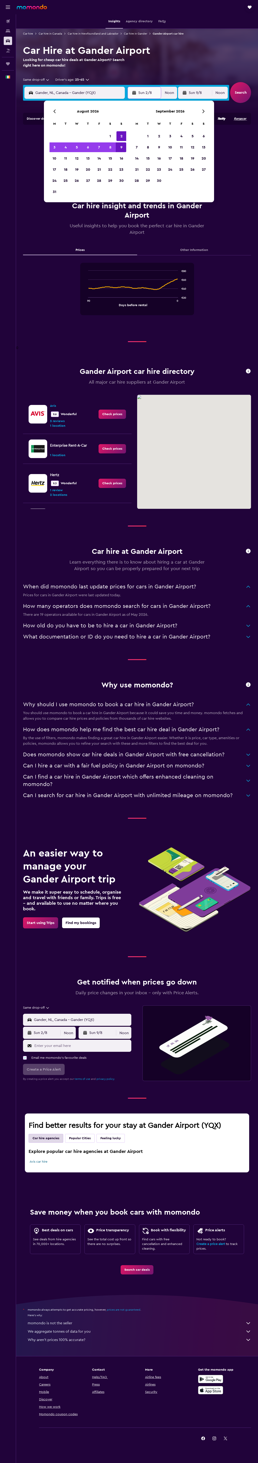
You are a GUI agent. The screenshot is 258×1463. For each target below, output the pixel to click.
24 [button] (54, 181)
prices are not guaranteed (123, 1309)
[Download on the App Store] (210, 1390)
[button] (8, 7)
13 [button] (88, 158)
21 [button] (99, 169)
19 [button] (77, 169)
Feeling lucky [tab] (110, 1138)
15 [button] (110, 158)
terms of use (82, 1079)
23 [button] (121, 169)
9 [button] (121, 147)
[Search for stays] (8, 31)
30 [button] (121, 181)
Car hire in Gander (135, 33)
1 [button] (110, 136)
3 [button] (54, 147)
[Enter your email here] (81, 1046)
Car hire (28, 33)
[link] (112, 414)
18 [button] (65, 169)
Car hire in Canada (50, 33)
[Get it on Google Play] (210, 1379)
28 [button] (99, 181)
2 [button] (121, 136)
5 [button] (77, 147)
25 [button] (65, 181)
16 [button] (121, 158)
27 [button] (88, 181)
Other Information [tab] (194, 250)
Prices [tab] (80, 250)
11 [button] (65, 158)
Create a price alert (210, 1244)
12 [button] (77, 158)
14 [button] (99, 158)
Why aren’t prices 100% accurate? (139, 1340)
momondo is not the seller (139, 1323)
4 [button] (66, 147)
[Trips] (8, 63)
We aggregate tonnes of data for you (139, 1331)
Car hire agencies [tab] (46, 1138)
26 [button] (77, 181)
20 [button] (88, 169)
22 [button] (110, 169)
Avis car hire (38, 1161)
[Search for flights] (8, 21)
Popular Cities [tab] (80, 1138)
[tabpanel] (137, 293)
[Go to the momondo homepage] (32, 7)
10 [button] (54, 158)
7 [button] (99, 147)
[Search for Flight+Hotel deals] (8, 50)
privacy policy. (105, 1079)
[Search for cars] (8, 40)
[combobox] (36, 79)
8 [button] (110, 147)
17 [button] (54, 169)
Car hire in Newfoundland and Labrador (93, 33)
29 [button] (110, 181)
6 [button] (88, 147)
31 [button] (54, 192)
